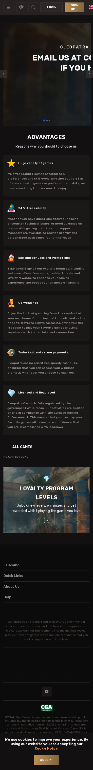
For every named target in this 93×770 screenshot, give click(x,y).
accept (46, 760)
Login (51, 7)
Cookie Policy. (46, 748)
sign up (74, 7)
